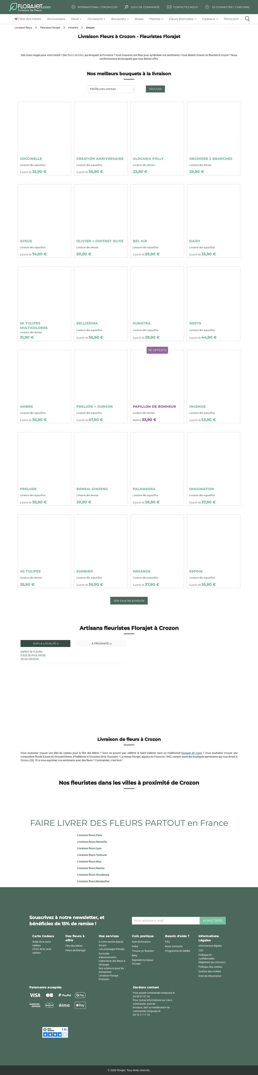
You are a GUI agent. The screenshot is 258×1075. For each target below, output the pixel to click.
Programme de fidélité (177, 950)
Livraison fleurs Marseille (92, 841)
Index (135, 946)
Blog (134, 955)
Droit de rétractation (209, 975)
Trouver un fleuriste (143, 950)
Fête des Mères (73, 945)
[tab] (29, 19)
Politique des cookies (210, 966)
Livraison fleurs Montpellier (93, 881)
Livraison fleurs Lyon (89, 848)
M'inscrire (213, 921)
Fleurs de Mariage (75, 950)
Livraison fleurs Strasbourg (93, 874)
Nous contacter (174, 946)
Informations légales (210, 945)
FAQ (167, 941)
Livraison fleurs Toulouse (92, 854)
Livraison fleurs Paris (89, 835)
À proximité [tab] (101, 643)
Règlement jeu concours (212, 962)
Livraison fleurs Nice (89, 861)
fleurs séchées (75, 55)
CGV (201, 950)
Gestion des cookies (209, 971)
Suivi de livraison (141, 941)
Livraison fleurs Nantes (90, 868)
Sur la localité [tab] (45, 643)
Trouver (155, 89)
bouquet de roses (191, 753)
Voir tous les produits (129, 600)
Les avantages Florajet (112, 949)
